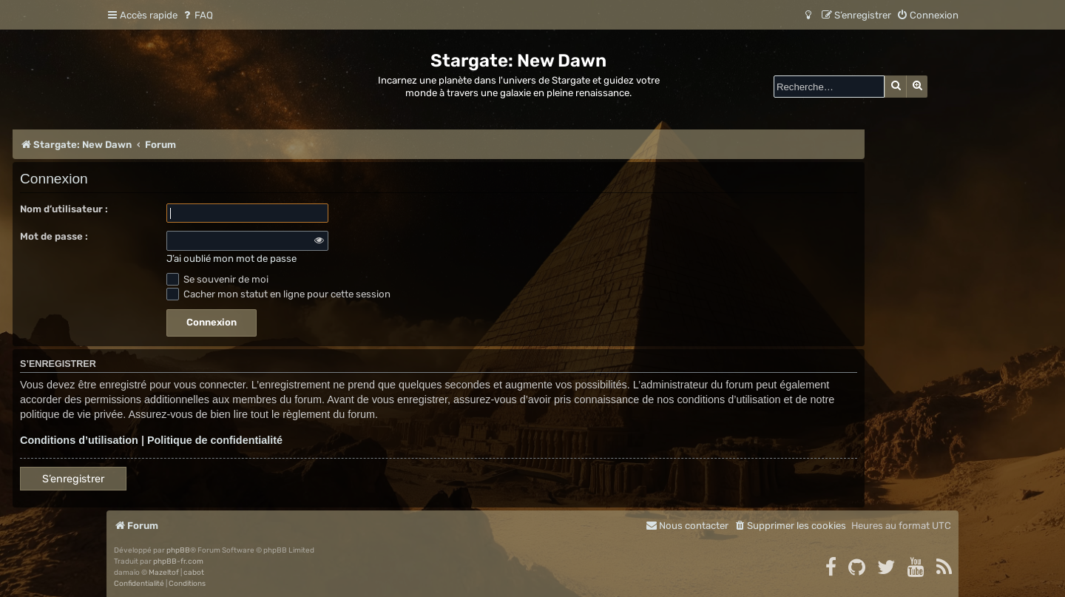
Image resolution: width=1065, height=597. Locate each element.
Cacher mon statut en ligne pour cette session (278, 294)
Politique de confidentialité (215, 440)
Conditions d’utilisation (79, 440)
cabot (193, 572)
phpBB (178, 550)
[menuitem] (197, 15)
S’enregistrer (73, 479)
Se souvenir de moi (217, 279)
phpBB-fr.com (178, 561)
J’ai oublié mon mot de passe (231, 258)
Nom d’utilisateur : (64, 209)
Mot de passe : (54, 236)
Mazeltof (164, 572)
